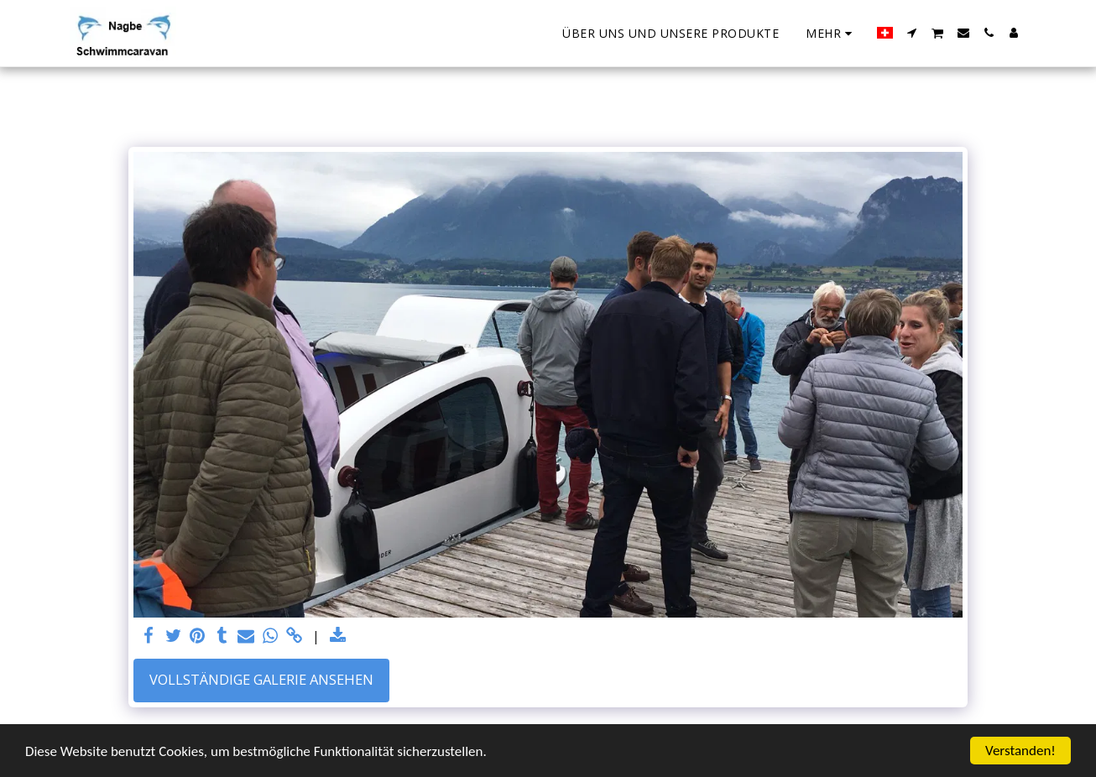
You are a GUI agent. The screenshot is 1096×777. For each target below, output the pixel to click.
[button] (912, 33)
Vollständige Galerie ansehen (261, 679)
